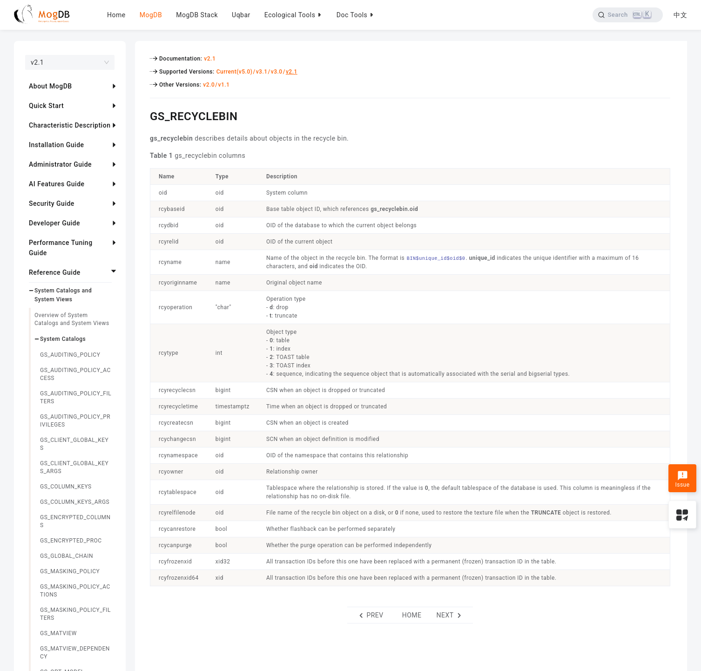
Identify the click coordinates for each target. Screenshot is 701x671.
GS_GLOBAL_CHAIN (66, 556)
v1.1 (223, 84)
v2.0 (209, 84)
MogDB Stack (197, 15)
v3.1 (262, 71)
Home (116, 15)
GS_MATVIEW (58, 633)
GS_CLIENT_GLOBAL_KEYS (74, 444)
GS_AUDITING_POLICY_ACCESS (75, 374)
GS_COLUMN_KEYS (66, 486)
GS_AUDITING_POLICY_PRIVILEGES (75, 420)
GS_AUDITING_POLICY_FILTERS (75, 397)
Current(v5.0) (234, 71)
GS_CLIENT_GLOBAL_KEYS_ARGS (74, 467)
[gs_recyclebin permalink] (143, 115)
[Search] (628, 14)
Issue (682, 479)
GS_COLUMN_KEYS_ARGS (74, 502)
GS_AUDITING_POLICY (70, 355)
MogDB (151, 15)
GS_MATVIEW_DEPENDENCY (75, 652)
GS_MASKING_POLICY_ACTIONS (75, 590)
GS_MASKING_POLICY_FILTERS (75, 614)
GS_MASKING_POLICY (70, 571)
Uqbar (241, 15)
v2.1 (210, 58)
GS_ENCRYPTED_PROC (71, 540)
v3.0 (277, 71)
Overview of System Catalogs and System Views (71, 319)
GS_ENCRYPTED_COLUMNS (75, 521)
